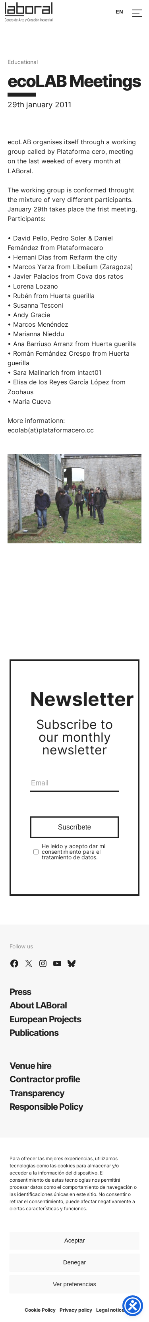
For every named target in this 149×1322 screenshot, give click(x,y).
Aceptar (74, 1240)
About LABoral (38, 1005)
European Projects (45, 1019)
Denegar (74, 1262)
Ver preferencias (74, 1284)
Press (20, 991)
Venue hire (30, 1065)
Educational (23, 61)
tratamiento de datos (69, 857)
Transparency (37, 1092)
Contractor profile (45, 1079)
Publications (34, 1032)
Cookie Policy (40, 1310)
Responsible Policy (46, 1106)
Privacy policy (76, 1310)
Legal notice (110, 1310)
